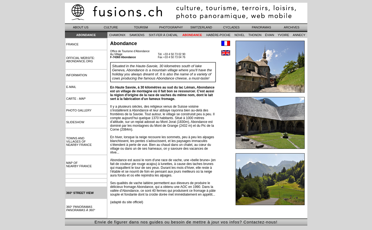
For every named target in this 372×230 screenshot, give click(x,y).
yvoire (283, 35)
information (76, 75)
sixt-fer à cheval (163, 35)
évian (269, 35)
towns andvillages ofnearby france (79, 141)
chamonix (117, 35)
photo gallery (79, 110)
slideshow (75, 122)
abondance (192, 35)
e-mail (71, 87)
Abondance (86, 35)
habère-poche (218, 35)
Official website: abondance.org (80, 59)
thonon (255, 35)
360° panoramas (80, 208)
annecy (299, 35)
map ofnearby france (79, 164)
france (72, 44)
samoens (136, 35)
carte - (76, 98)
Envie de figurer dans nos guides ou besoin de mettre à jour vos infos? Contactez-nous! (186, 222)
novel (239, 35)
